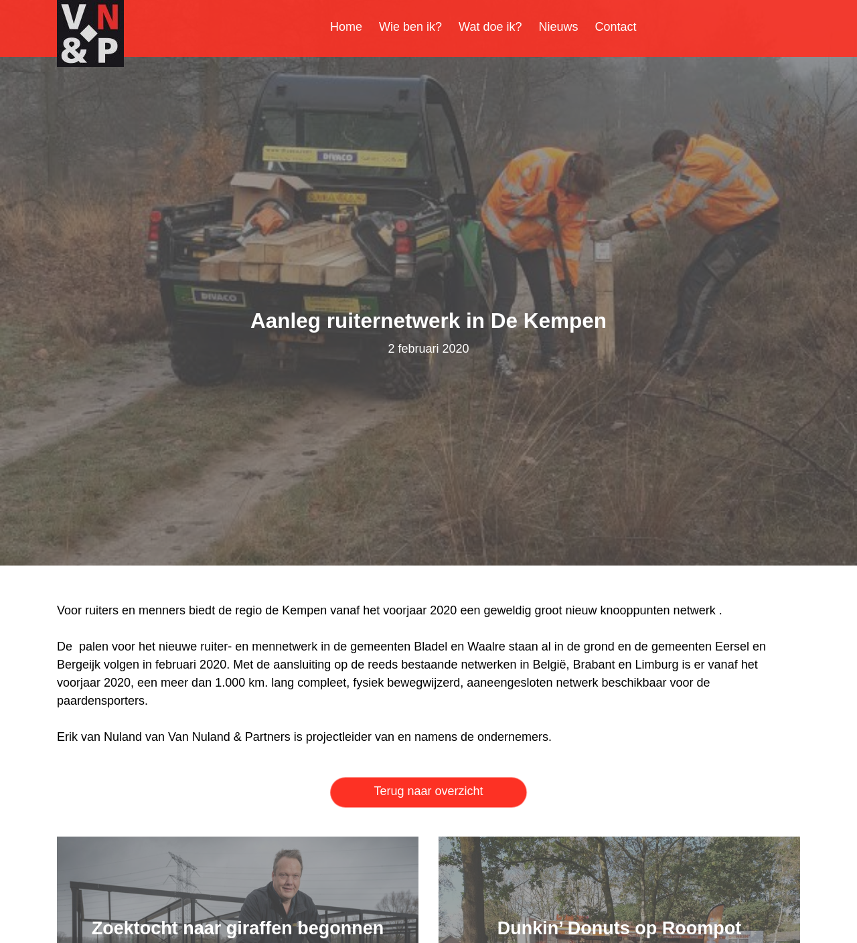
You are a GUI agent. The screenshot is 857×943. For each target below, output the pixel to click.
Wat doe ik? (490, 26)
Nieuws (558, 26)
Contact (616, 26)
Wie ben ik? (410, 26)
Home (346, 26)
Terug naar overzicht (428, 791)
